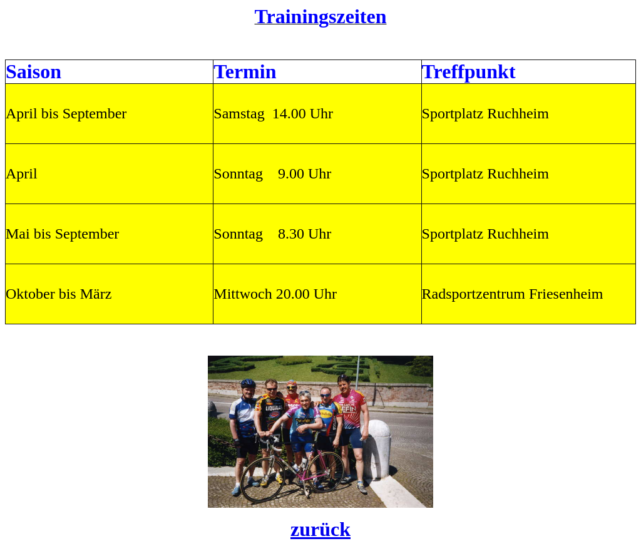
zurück (320, 529)
